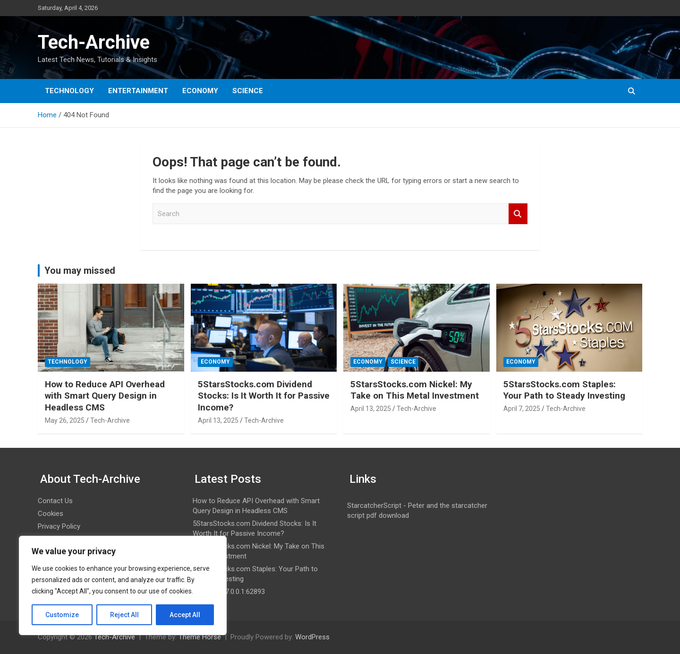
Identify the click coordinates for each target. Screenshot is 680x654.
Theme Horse (199, 637)
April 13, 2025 (218, 420)
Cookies (50, 513)
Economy (200, 91)
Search (518, 214)
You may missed (79, 270)
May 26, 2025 (65, 420)
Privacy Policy (59, 526)
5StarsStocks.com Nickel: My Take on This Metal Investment (414, 390)
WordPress (312, 637)
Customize (62, 615)
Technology (69, 91)
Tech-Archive (94, 42)
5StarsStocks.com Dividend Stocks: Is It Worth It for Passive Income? (264, 396)
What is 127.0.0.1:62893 (229, 591)
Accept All (185, 615)
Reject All (124, 615)
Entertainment (138, 91)
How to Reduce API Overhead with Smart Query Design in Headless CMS (105, 396)
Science (247, 91)
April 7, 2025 (521, 408)
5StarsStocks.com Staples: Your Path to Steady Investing (564, 390)
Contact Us (55, 501)
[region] (123, 585)
